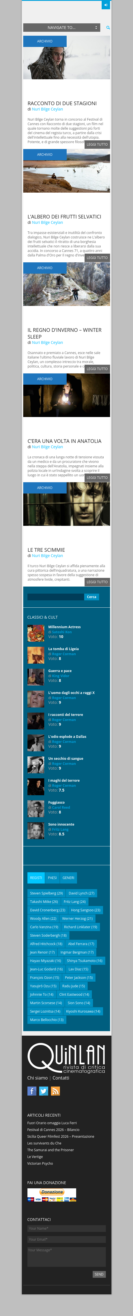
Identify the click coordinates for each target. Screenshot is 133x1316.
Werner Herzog (74, 918)
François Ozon (41, 977)
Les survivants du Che (44, 1143)
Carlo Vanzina (41, 927)
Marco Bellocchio (43, 1019)
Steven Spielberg (43, 893)
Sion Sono (75, 1002)
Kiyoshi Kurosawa (80, 1011)
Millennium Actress (64, 627)
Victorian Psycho (40, 1163)
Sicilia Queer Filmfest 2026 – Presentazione (60, 1136)
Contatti (61, 1078)
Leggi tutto (97, 144)
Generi (68, 877)
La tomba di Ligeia (63, 648)
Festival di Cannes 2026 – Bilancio (53, 1129)
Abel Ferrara (77, 943)
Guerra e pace (60, 670)
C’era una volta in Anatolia (65, 441)
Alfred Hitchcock (43, 943)
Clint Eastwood (71, 994)
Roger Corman (64, 654)
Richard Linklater (77, 927)
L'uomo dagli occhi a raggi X (71, 692)
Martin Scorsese (42, 1002)
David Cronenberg (44, 910)
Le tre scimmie (46, 549)
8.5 (61, 834)
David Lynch (78, 893)
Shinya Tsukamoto (81, 960)
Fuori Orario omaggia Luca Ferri (52, 1123)
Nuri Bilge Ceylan (47, 109)
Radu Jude (70, 986)
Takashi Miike (40, 901)
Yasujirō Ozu (40, 986)
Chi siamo (37, 1078)
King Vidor (60, 675)
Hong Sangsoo (82, 910)
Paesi (52, 877)
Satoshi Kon (62, 632)
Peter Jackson (75, 977)
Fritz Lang (60, 829)
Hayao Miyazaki (42, 960)
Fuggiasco (56, 802)
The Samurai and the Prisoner (50, 1150)
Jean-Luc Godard (43, 969)
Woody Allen (40, 918)
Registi (36, 877)
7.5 (61, 790)
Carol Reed (61, 807)
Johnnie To (38, 994)
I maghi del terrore (64, 780)
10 (61, 636)
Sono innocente (61, 824)
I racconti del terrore (65, 714)
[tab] (36, 878)
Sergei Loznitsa (42, 1011)
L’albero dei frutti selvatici (64, 216)
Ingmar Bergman (73, 952)
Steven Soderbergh (45, 935)
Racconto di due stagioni (62, 103)
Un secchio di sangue (65, 758)
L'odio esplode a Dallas (67, 736)
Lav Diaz (75, 969)
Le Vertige (35, 1156)
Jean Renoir (39, 952)
